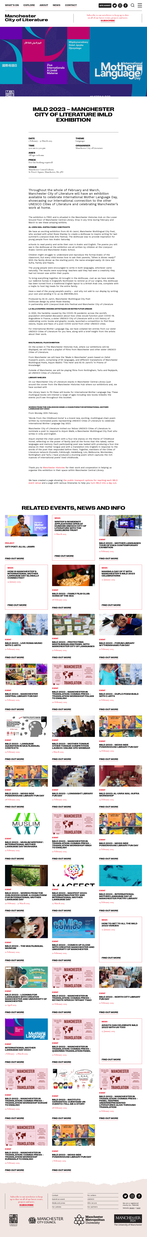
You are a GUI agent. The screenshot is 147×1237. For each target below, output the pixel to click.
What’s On (12, 5)
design (131, 1208)
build (138, 1208)
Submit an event (58, 1199)
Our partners (92, 1207)
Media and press (58, 1203)
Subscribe (108, 20)
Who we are (92, 1203)
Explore (29, 5)
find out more (14, 558)
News (56, 5)
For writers (91, 1195)
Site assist (105, 5)
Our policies (56, 1207)
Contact (71, 5)
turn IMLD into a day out (103, 483)
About (44, 5)
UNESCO (90, 1199)
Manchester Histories (54, 467)
